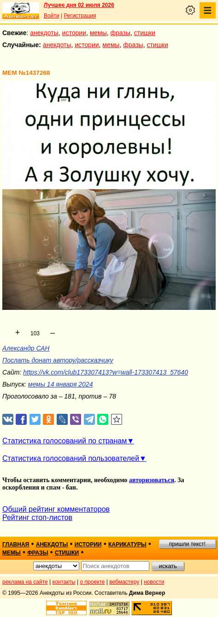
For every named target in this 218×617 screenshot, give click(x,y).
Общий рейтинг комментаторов (56, 509)
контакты (64, 582)
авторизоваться (151, 480)
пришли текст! (187, 544)
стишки (144, 32)
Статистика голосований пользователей (70, 458)
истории (74, 32)
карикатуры (127, 544)
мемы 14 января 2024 (60, 384)
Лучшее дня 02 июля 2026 (79, 5)
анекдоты (44, 32)
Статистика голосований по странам (64, 441)
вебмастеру (124, 582)
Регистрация (80, 15)
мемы (98, 32)
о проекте (92, 582)
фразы (120, 32)
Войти (51, 15)
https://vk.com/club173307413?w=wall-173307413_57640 (105, 372)
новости (154, 582)
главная (15, 544)
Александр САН (25, 348)
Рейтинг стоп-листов (37, 517)
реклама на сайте (25, 582)
